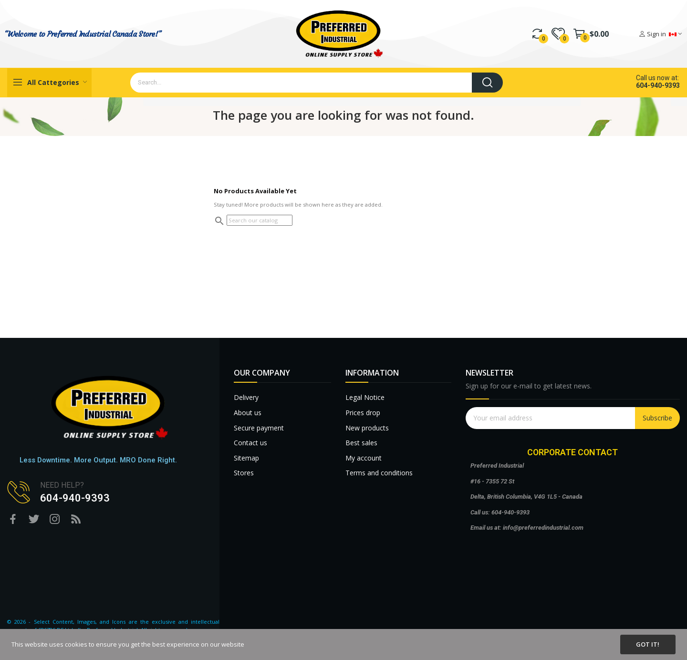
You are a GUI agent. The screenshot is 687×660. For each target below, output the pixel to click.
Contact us (250, 442)
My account (363, 457)
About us (247, 412)
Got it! (647, 644)
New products (367, 427)
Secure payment (259, 427)
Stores (244, 472)
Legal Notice (365, 397)
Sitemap (246, 457)
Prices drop (362, 412)
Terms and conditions (379, 472)
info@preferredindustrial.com (543, 527)
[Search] (259, 220)
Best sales (361, 442)
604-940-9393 (658, 85)
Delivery (246, 397)
